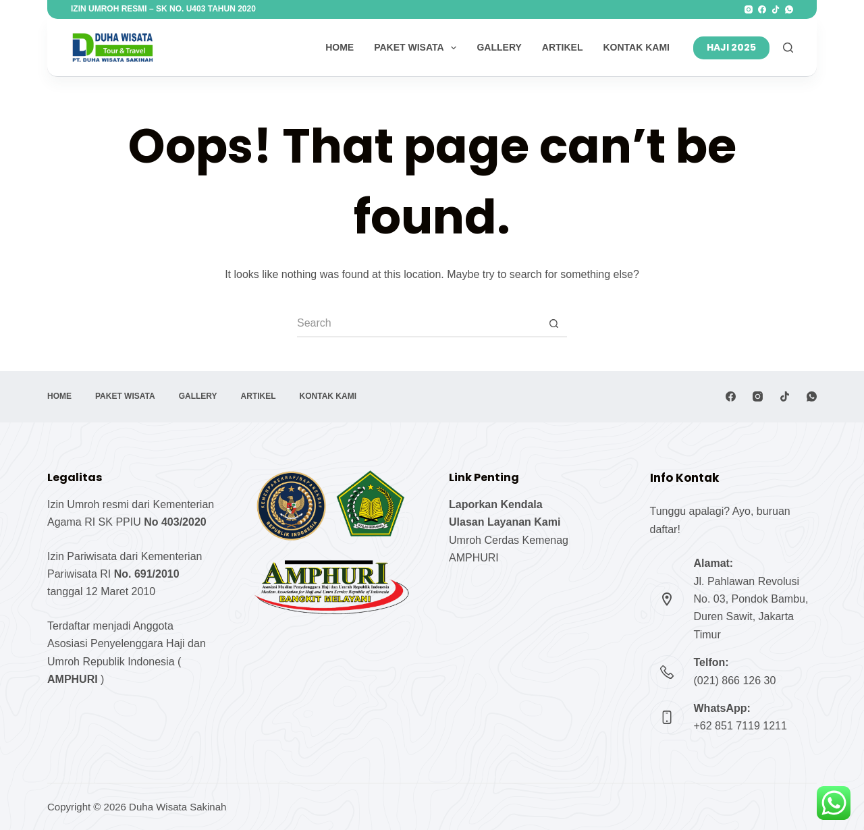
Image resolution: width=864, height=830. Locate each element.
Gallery (499, 47)
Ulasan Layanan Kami (504, 522)
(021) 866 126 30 (735, 680)
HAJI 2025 (731, 47)
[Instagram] (749, 9)
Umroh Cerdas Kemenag (508, 540)
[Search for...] (418, 323)
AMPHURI (474, 557)
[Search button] (553, 323)
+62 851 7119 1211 (740, 725)
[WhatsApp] (789, 9)
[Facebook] (762, 9)
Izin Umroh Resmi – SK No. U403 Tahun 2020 (163, 8)
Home (339, 47)
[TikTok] (776, 9)
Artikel (562, 47)
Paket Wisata (418, 48)
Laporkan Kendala (496, 504)
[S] (788, 48)
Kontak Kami (636, 47)
